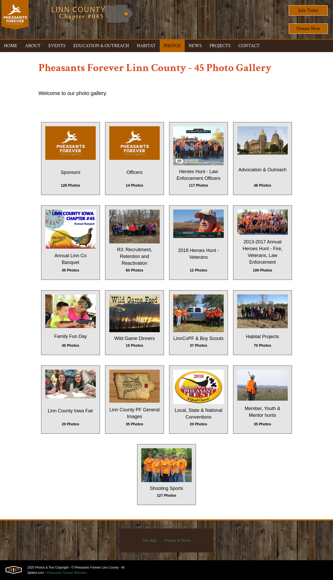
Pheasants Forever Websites (67, 573)
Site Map (149, 540)
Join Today (308, 10)
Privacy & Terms (177, 540)
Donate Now (308, 28)
